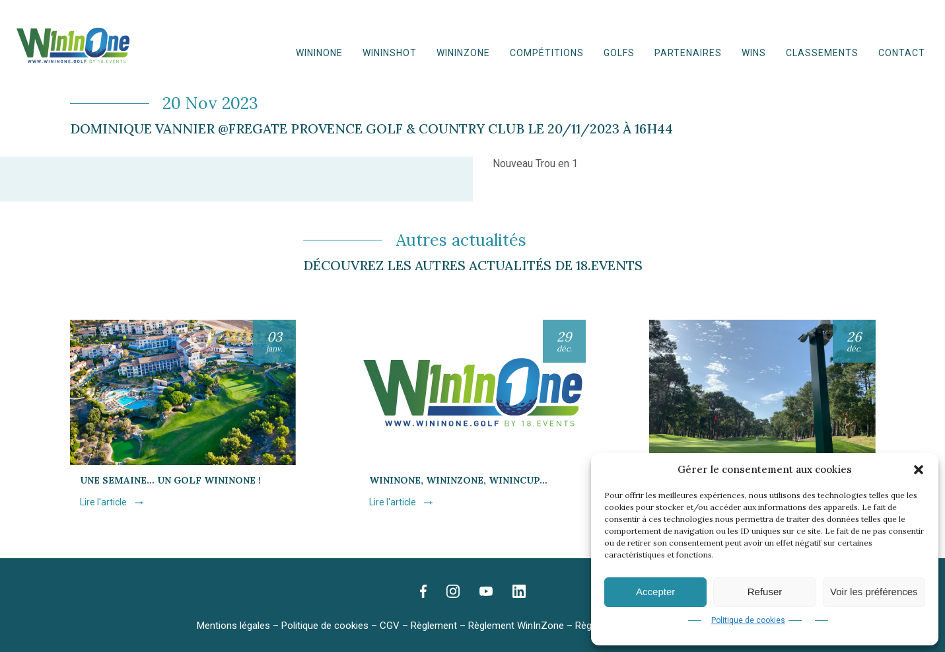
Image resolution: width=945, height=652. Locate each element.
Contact (901, 53)
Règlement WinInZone (516, 626)
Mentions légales (233, 626)
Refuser (765, 591)
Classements (822, 53)
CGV (390, 626)
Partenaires (688, 53)
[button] (918, 469)
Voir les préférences (874, 591)
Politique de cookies (748, 620)
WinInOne (319, 53)
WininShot (390, 53)
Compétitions (547, 53)
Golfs (619, 53)
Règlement (434, 626)
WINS (754, 53)
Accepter (655, 591)
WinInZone (463, 53)
